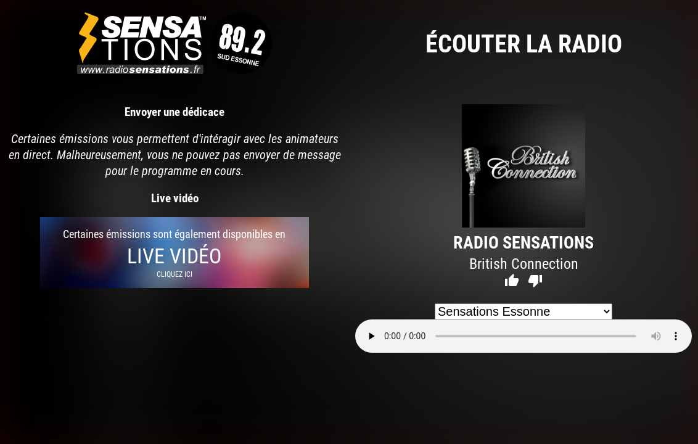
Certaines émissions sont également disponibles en (175, 252)
